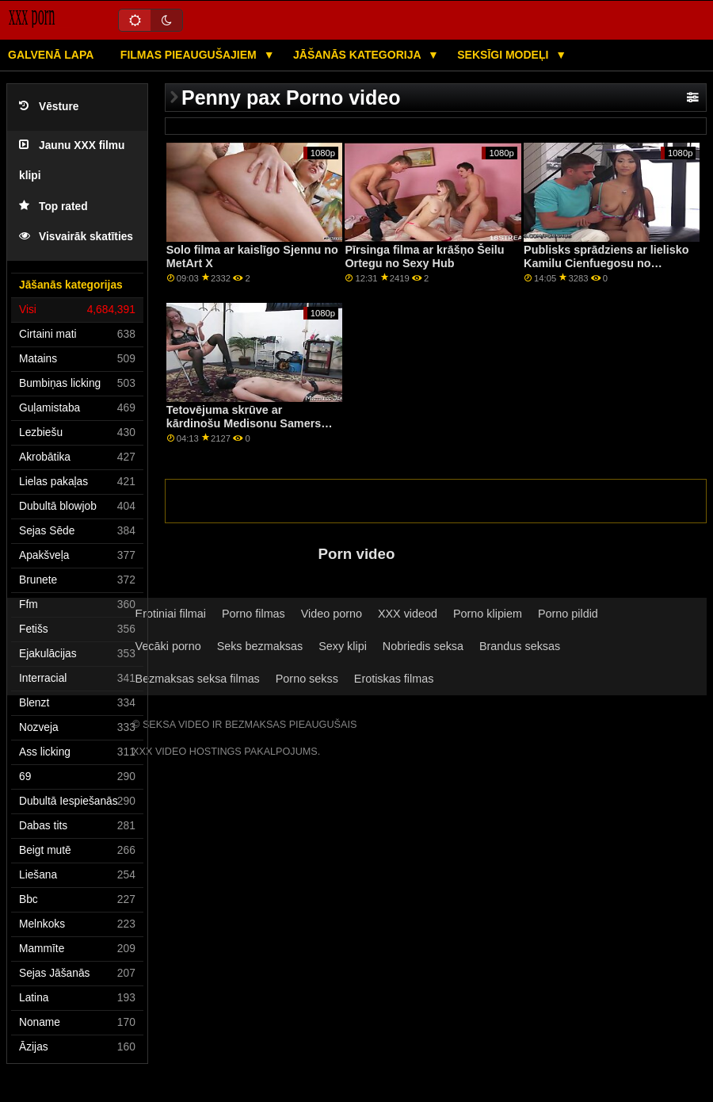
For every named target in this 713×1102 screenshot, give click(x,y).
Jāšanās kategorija (358, 54)
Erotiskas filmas (394, 678)
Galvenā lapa (50, 54)
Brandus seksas (519, 646)
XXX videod (407, 613)
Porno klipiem (487, 613)
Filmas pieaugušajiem (190, 54)
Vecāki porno (168, 646)
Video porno (331, 613)
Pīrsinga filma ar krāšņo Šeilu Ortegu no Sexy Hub (424, 256)
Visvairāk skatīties (76, 237)
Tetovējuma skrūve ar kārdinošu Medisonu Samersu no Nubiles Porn (247, 423)
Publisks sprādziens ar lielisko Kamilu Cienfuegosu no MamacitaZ (606, 262)
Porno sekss (307, 678)
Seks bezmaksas (260, 646)
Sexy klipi (342, 646)
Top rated (53, 206)
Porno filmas (253, 613)
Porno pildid (568, 613)
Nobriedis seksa (423, 646)
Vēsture (48, 107)
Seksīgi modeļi (504, 54)
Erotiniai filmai (170, 613)
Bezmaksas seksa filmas (197, 678)
